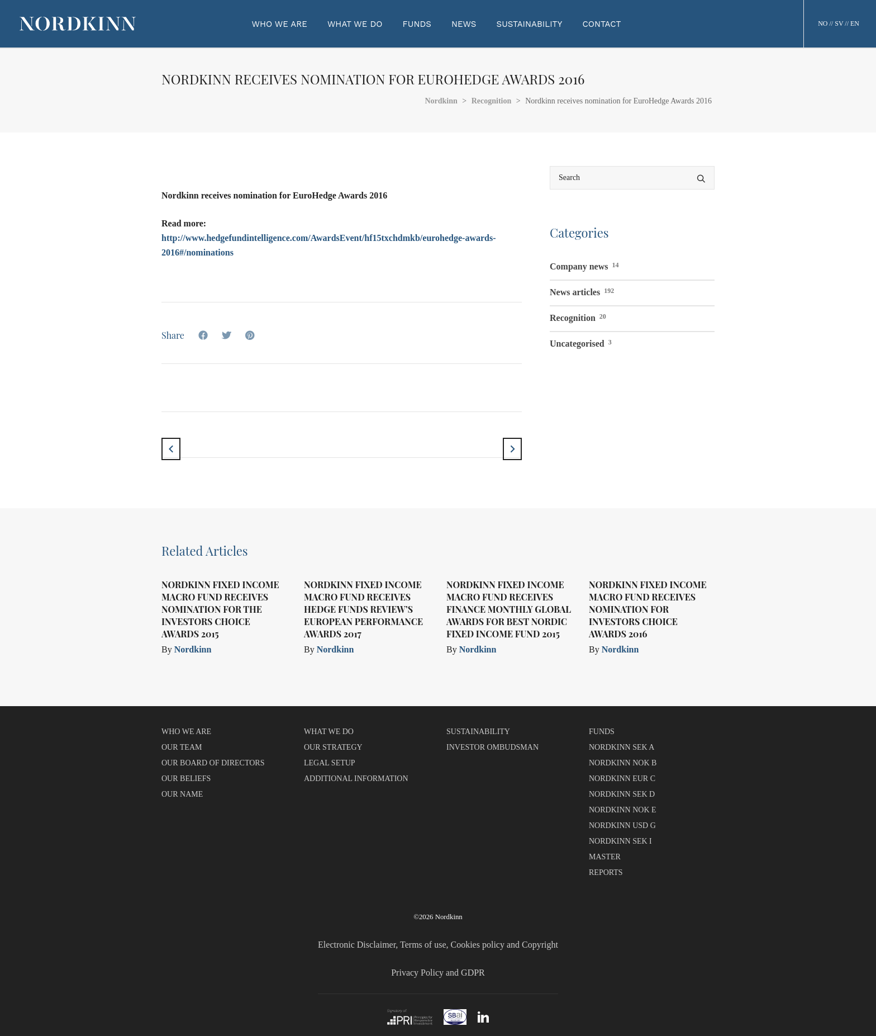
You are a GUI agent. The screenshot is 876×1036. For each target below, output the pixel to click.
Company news (584, 265)
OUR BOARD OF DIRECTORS (213, 763)
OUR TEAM (181, 747)
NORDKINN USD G (622, 825)
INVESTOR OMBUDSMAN (492, 747)
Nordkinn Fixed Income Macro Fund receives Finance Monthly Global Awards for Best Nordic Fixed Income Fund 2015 (508, 609)
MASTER (605, 857)
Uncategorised (581, 342)
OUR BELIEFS (186, 778)
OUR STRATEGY (333, 747)
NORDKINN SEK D (622, 794)
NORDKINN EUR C (622, 778)
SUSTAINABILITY (478, 731)
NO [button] (822, 23)
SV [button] (839, 23)
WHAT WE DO (329, 731)
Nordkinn (193, 649)
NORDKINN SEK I (620, 841)
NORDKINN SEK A (621, 747)
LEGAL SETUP (329, 763)
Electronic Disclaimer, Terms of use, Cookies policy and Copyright (438, 944)
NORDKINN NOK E (622, 810)
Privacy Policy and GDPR (438, 972)
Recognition (578, 316)
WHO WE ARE (186, 731)
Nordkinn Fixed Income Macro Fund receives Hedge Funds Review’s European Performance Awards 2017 (363, 609)
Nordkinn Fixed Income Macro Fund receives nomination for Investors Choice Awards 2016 (648, 609)
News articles (582, 290)
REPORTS (606, 872)
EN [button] (854, 23)
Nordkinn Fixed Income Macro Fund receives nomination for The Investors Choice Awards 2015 (220, 609)
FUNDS (602, 731)
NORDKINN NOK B (622, 763)
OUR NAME (182, 794)
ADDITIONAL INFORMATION (356, 778)
